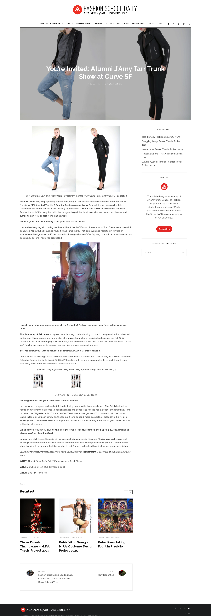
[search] (183, 252)
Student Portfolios (117, 24)
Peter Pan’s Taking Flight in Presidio (111, 544)
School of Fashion (50, 24)
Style (70, 24)
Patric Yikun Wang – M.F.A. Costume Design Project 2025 (76, 546)
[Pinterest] (183, 23)
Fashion (101, 537)
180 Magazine (83, 24)
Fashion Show (64, 537)
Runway (98, 24)
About (161, 24)
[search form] (161, 252)
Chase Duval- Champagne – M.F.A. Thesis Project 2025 (35, 546)
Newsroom (138, 24)
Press (151, 24)
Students (23, 537)
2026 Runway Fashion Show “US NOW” (161, 137)
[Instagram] (178, 23)
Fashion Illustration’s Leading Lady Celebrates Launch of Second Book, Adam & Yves (56, 576)
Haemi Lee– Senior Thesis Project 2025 (162, 149)
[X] (173, 23)
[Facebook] (168, 23)
